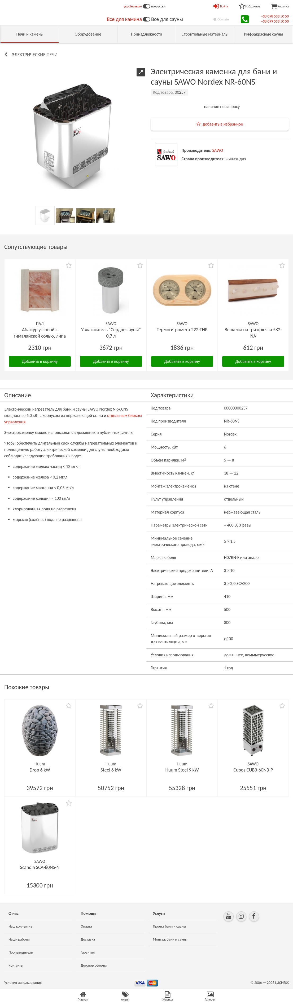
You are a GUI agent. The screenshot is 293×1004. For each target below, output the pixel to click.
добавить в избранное (223, 124)
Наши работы (19, 939)
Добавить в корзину (40, 361)
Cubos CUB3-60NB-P (253, 770)
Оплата (86, 926)
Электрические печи (35, 55)
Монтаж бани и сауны (170, 939)
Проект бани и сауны (169, 926)
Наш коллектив (20, 926)
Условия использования (23, 982)
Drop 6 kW (39, 770)
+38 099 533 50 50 (275, 21)
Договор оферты (94, 965)
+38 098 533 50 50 (275, 16)
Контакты (15, 965)
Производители (20, 952)
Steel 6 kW (111, 770)
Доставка (88, 939)
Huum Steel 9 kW (182, 770)
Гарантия (88, 952)
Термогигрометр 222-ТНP (182, 330)
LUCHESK (282, 982)
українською (133, 6)
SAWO (217, 150)
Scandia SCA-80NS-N (40, 867)
